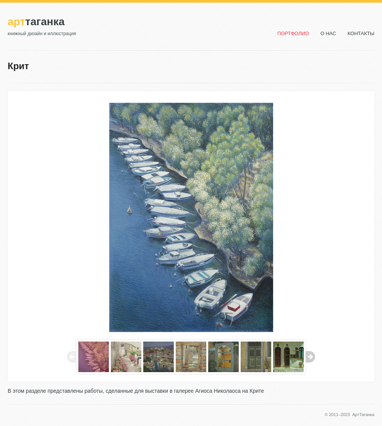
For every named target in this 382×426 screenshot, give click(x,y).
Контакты (361, 33)
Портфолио (293, 33)
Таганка (36, 22)
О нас (328, 33)
